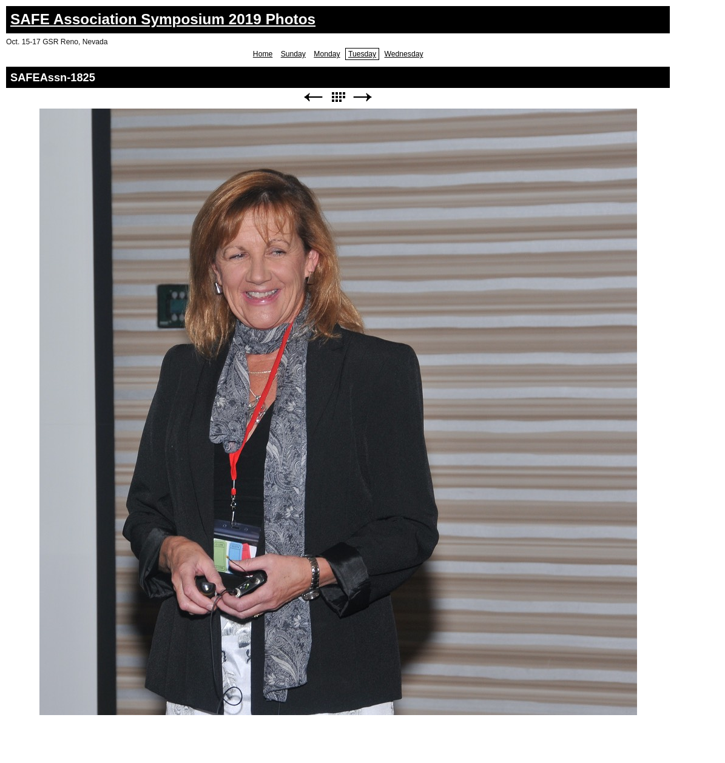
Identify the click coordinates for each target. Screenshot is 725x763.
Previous (313, 97)
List (338, 97)
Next (362, 97)
